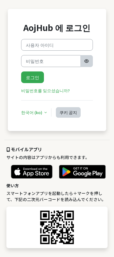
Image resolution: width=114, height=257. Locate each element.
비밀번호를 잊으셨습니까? (45, 90)
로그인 (32, 77)
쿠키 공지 (68, 112)
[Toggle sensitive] (86, 61)
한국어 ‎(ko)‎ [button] (32, 112)
